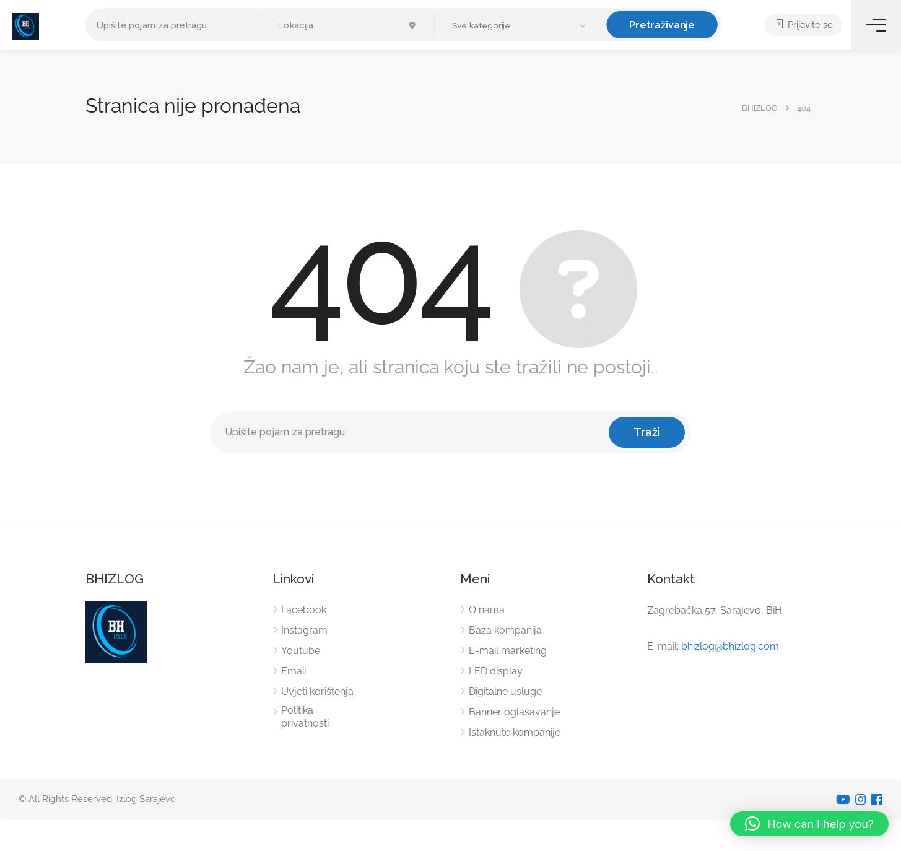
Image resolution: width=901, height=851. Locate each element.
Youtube (300, 651)
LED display (496, 671)
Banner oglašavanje (514, 712)
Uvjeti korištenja (317, 691)
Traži (646, 432)
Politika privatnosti (305, 716)
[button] (520, 25)
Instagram (304, 630)
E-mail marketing (508, 651)
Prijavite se (803, 24)
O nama (487, 610)
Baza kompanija (505, 630)
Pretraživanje (662, 24)
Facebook (303, 610)
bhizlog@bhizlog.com (730, 646)
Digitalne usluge (505, 691)
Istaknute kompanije (514, 732)
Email (294, 671)
